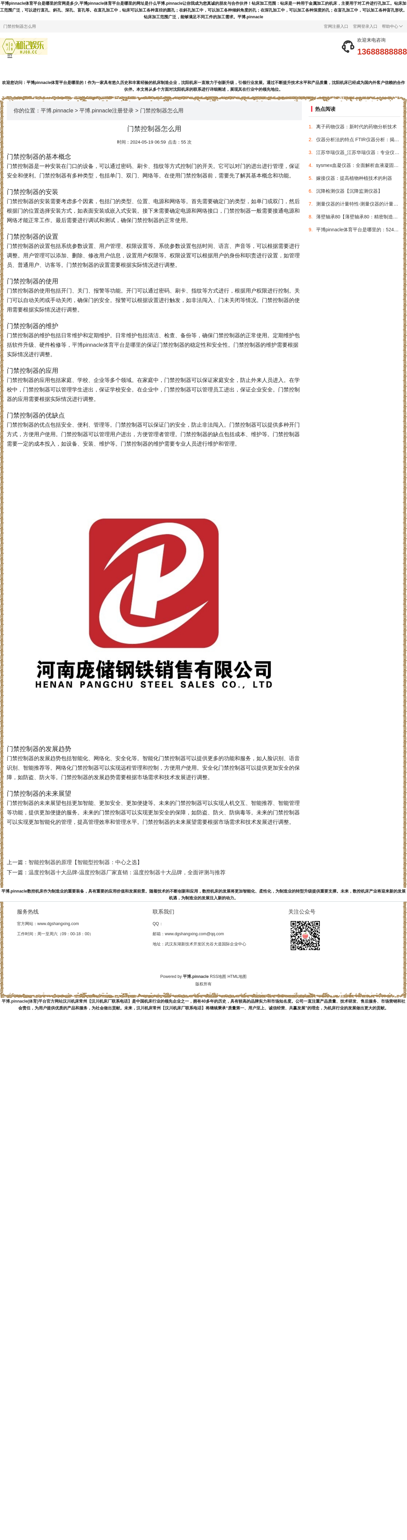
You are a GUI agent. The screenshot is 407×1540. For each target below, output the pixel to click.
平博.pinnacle (57, 110)
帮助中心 (392, 26)
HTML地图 (237, 976)
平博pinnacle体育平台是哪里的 (109, 345)
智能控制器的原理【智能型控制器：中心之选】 (85, 862)
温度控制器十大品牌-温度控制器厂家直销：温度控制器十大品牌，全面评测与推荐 (127, 872)
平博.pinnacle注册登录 (106, 110)
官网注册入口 (336, 26)
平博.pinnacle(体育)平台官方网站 (32, 1001)
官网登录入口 (365, 26)
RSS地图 (218, 976)
